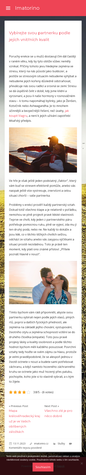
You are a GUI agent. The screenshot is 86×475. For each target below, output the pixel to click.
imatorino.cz (41, 443)
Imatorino (27, 8)
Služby (61, 443)
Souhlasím (43, 467)
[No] (81, 463)
